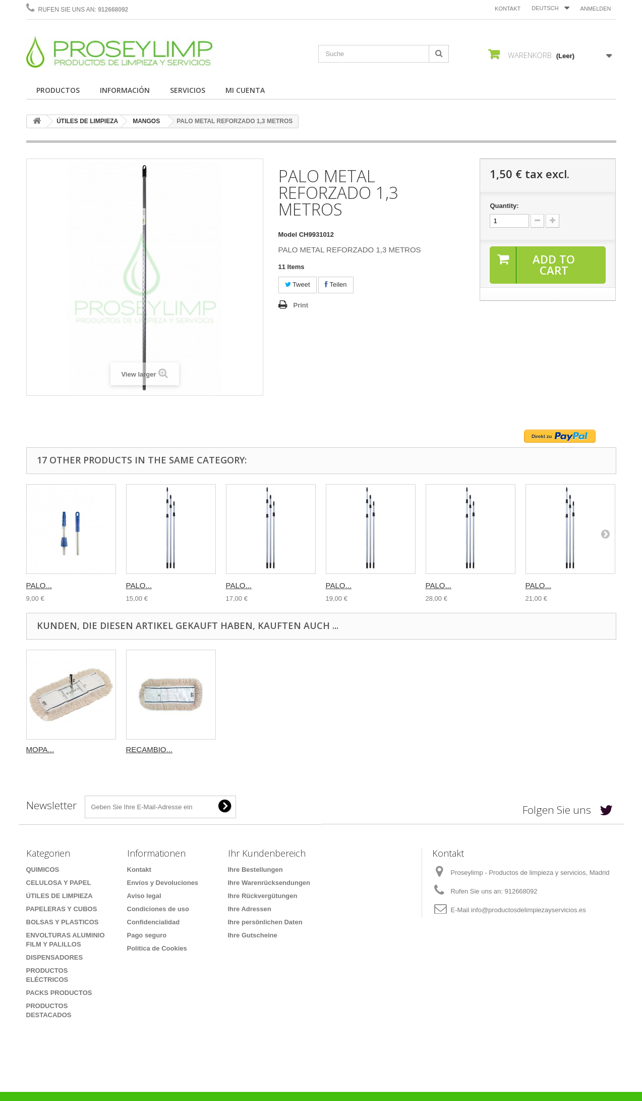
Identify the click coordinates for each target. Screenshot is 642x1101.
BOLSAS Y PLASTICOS (62, 922)
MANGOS (146, 121)
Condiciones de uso (158, 909)
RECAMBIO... (249, 749)
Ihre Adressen (249, 909)
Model (288, 234)
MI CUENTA (245, 90)
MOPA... (140, 749)
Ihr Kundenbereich (267, 853)
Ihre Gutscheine (252, 935)
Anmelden (595, 9)
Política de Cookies (157, 948)
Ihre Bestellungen (255, 869)
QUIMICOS (43, 869)
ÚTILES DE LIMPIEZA (87, 121)
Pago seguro (147, 935)
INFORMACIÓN (125, 90)
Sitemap (140, 961)
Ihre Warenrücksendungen (269, 882)
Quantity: (504, 205)
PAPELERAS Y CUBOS (61, 909)
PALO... (39, 585)
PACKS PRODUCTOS (59, 993)
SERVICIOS (187, 90)
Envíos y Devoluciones (163, 882)
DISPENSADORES (54, 957)
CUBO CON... (49, 749)
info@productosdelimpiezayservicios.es (528, 910)
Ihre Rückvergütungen (263, 896)
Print (301, 305)
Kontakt (507, 9)
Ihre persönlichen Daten (265, 922)
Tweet (297, 284)
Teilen (335, 284)
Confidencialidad (153, 922)
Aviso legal (144, 896)
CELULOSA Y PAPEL (58, 882)
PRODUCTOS (58, 90)
